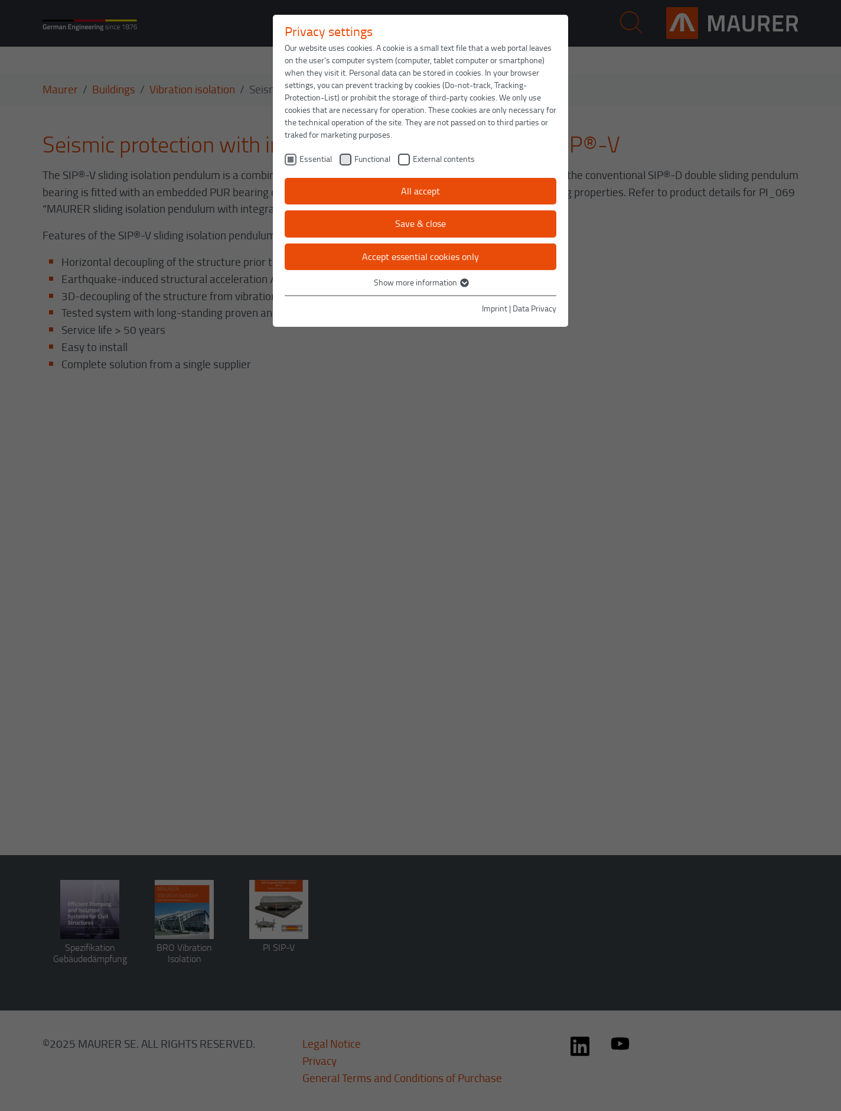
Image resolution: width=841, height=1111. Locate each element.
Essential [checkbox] (315, 158)
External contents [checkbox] (444, 158)
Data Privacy (534, 308)
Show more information (421, 282)
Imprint (494, 308)
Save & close (420, 223)
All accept (420, 190)
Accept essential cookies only (420, 256)
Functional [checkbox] (372, 158)
